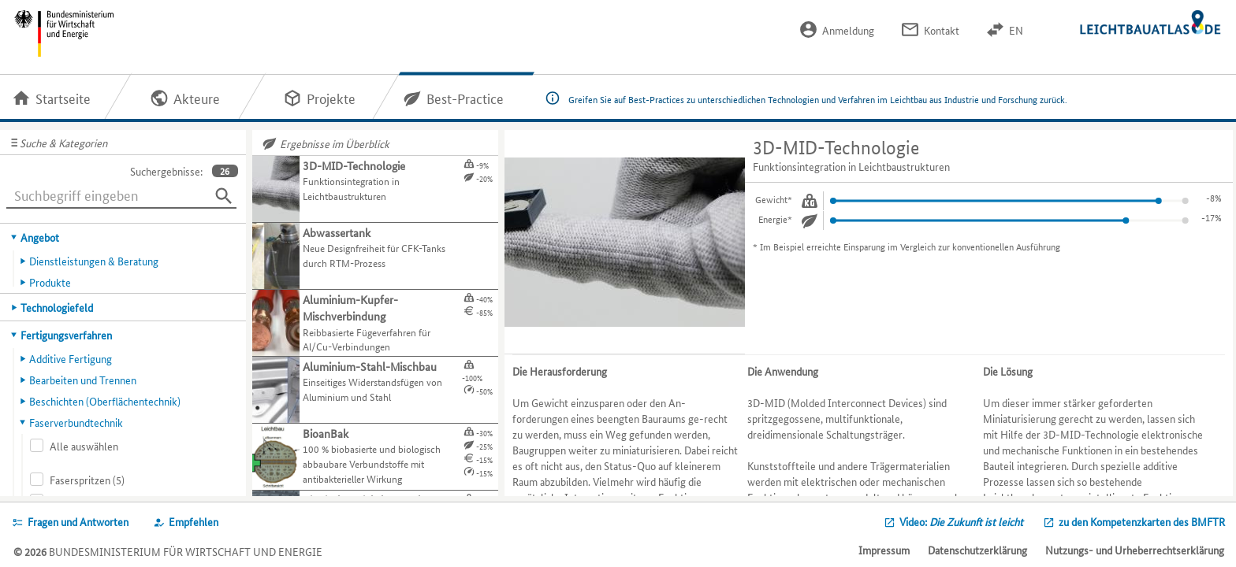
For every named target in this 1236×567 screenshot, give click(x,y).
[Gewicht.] (809, 200)
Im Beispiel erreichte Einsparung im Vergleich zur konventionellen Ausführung (910, 246)
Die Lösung (1008, 371)
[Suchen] (224, 196)
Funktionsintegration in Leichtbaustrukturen (851, 166)
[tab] (123, 237)
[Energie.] (809, 220)
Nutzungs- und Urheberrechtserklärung (1134, 550)
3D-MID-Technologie (836, 147)
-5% (1214, 216)
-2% (1214, 197)
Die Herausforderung (559, 371)
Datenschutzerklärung (977, 550)
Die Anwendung (782, 371)
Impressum (884, 550)
